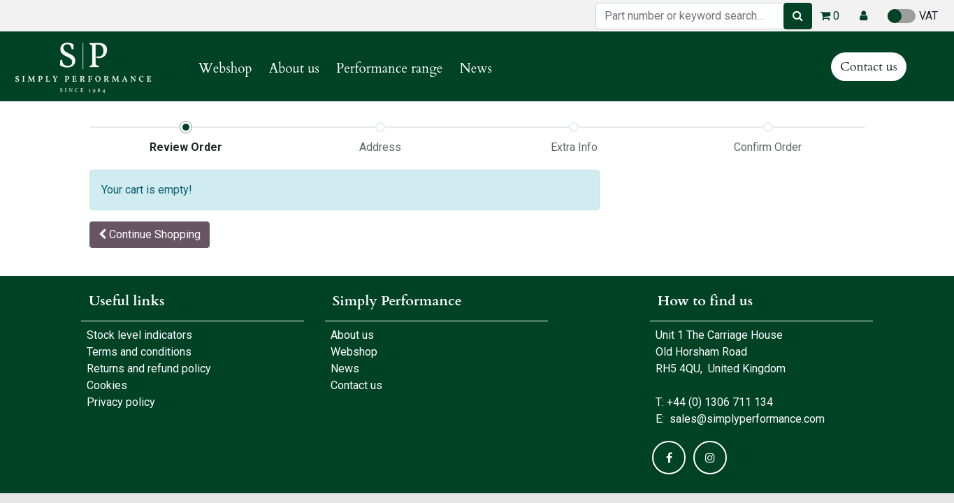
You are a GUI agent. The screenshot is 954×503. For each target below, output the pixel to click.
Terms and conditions (139, 351)
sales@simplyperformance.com (747, 418)
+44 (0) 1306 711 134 (720, 402)
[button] (863, 16)
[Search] (797, 16)
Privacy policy (121, 402)
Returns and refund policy (149, 368)
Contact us (868, 66)
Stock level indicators (139, 335)
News (345, 368)
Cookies (107, 385)
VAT (913, 16)
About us (349, 335)
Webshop (351, 351)
